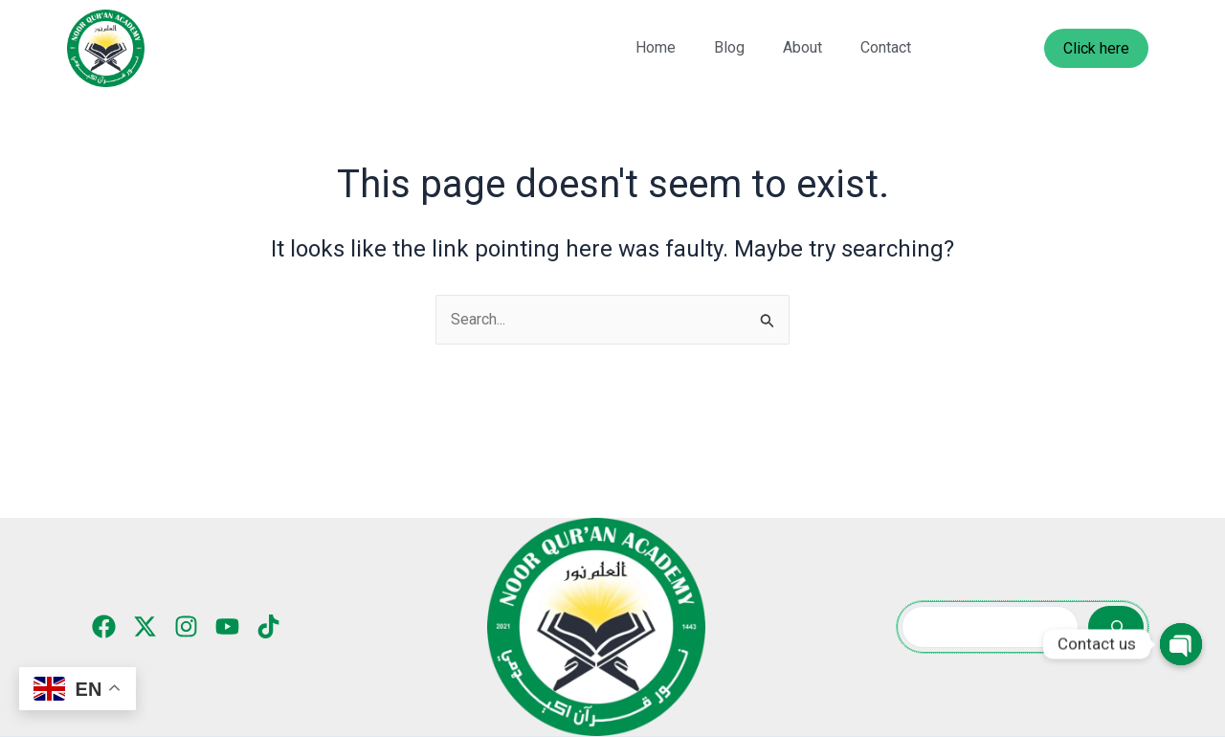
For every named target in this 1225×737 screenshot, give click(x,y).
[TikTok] (268, 626)
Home (655, 47)
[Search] (1116, 627)
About (802, 47)
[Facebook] (104, 626)
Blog (729, 47)
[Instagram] (186, 626)
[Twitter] (145, 626)
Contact (885, 47)
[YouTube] (227, 626)
